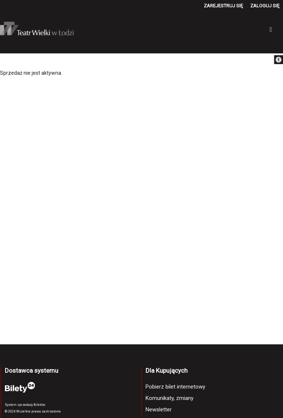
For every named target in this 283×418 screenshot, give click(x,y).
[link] (278, 59)
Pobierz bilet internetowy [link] (175, 386)
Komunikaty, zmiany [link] (169, 398)
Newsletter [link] (159, 409)
